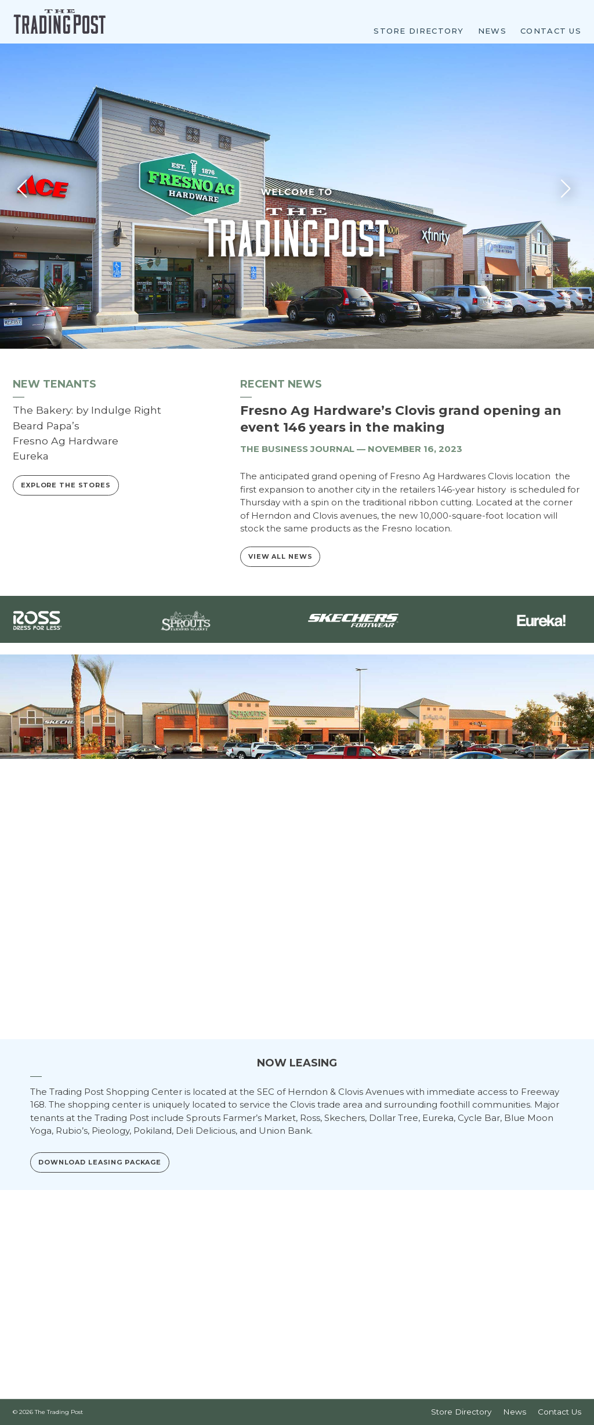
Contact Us (550, 30)
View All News (280, 646)
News (492, 30)
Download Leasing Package (99, 1251)
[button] (569, 277)
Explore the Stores (66, 575)
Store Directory (419, 30)
